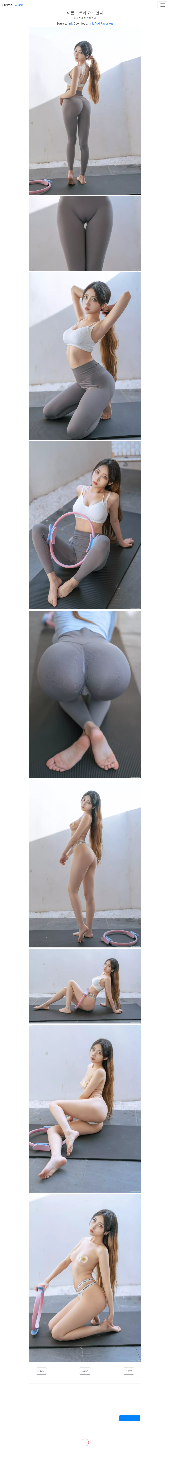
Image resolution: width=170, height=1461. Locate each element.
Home (7, 5)
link (70, 23)
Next (128, 1371)
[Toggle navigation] (163, 5)
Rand (85, 1371)
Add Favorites (104, 23)
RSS (18, 5)
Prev (41, 1371)
